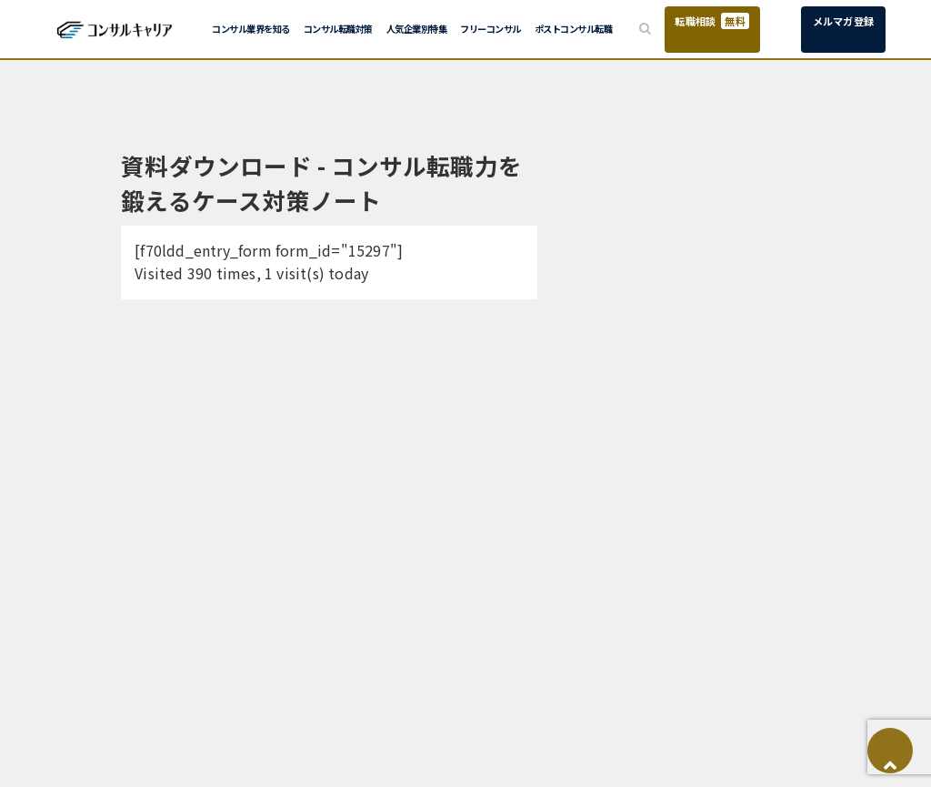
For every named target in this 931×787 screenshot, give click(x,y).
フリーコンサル (490, 28)
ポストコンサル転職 (574, 28)
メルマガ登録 (843, 21)
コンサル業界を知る (251, 28)
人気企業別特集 (416, 28)
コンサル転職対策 (338, 28)
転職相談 (712, 21)
